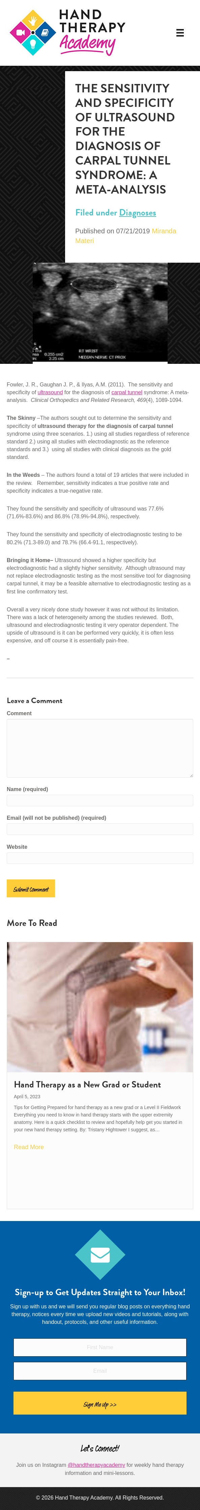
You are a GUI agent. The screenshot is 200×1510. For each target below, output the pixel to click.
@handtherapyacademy (96, 1465)
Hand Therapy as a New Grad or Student (87, 1084)
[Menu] (180, 32)
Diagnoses (137, 212)
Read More (29, 1147)
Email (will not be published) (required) (56, 818)
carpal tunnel (126, 392)
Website (17, 847)
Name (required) (27, 789)
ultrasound (50, 392)
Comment (19, 713)
